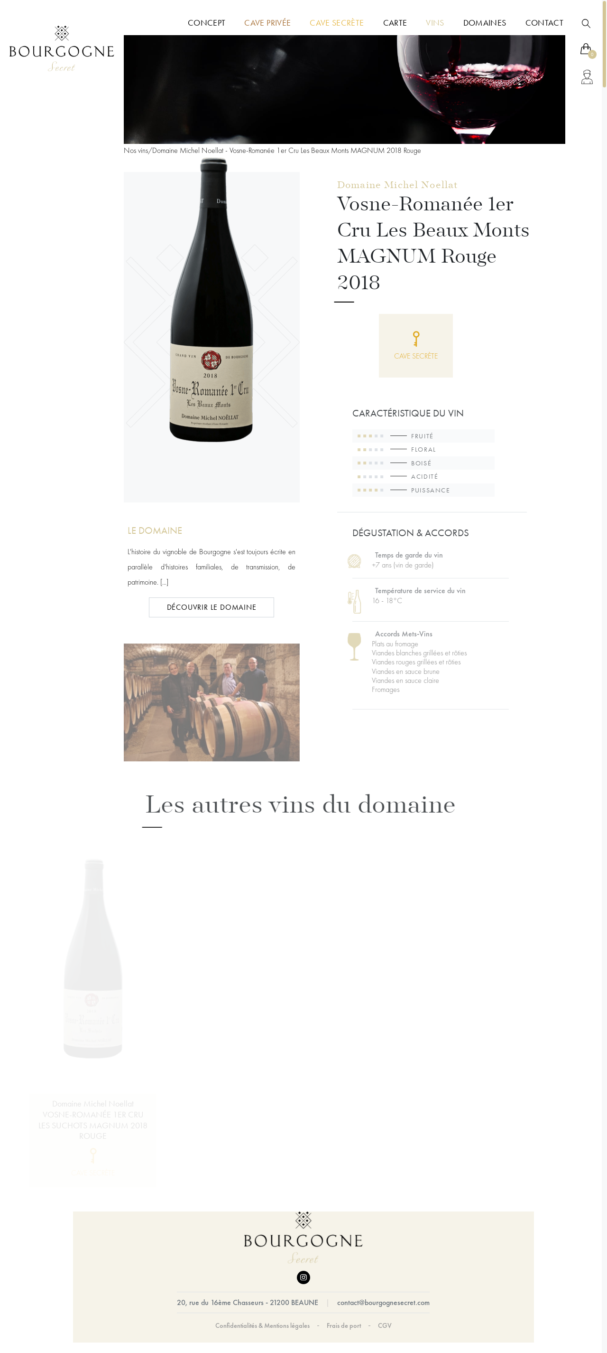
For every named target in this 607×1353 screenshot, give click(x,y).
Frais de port (344, 1325)
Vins (435, 23)
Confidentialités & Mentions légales (262, 1325)
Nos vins (136, 150)
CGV (385, 1325)
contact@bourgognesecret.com (383, 1302)
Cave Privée (267, 23)
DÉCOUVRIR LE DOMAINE (212, 607)
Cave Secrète (337, 23)
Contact (544, 23)
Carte (395, 23)
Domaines (484, 23)
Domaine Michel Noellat (397, 186)
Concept (206, 23)
